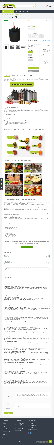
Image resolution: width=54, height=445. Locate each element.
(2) (36, 20)
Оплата (43, 49)
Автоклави (6, 14)
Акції (17, 11)
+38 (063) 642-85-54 (39, 7)
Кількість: (30, 63)
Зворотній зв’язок (5, 429)
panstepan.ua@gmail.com (32, 429)
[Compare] (50, 20)
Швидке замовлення (33, 71)
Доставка (44, 54)
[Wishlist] (46, 20)
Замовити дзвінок (39, 7)
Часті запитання (23, 75)
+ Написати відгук (8, 413)
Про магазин (4, 425)
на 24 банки (30, 57)
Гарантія (44, 60)
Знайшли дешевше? (39, 29)
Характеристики (15, 75)
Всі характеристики (46, 40)
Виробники (4, 434)
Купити (41, 36)
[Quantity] (31, 65)
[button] (1, 188)
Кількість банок (31, 50)
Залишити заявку (27, 247)
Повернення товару (6, 431)
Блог (27, 11)
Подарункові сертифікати (7, 435)
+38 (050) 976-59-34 (39, 4)
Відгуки (30, 11)
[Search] (33, 6)
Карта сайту (4, 432)
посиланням (23, 333)
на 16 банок (30, 52)
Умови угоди (4, 428)
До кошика (33, 68)
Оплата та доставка (13, 1)
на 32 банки (30, 60)
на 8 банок (30, 54)
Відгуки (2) (30, 75)
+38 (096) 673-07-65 (39, 5)
